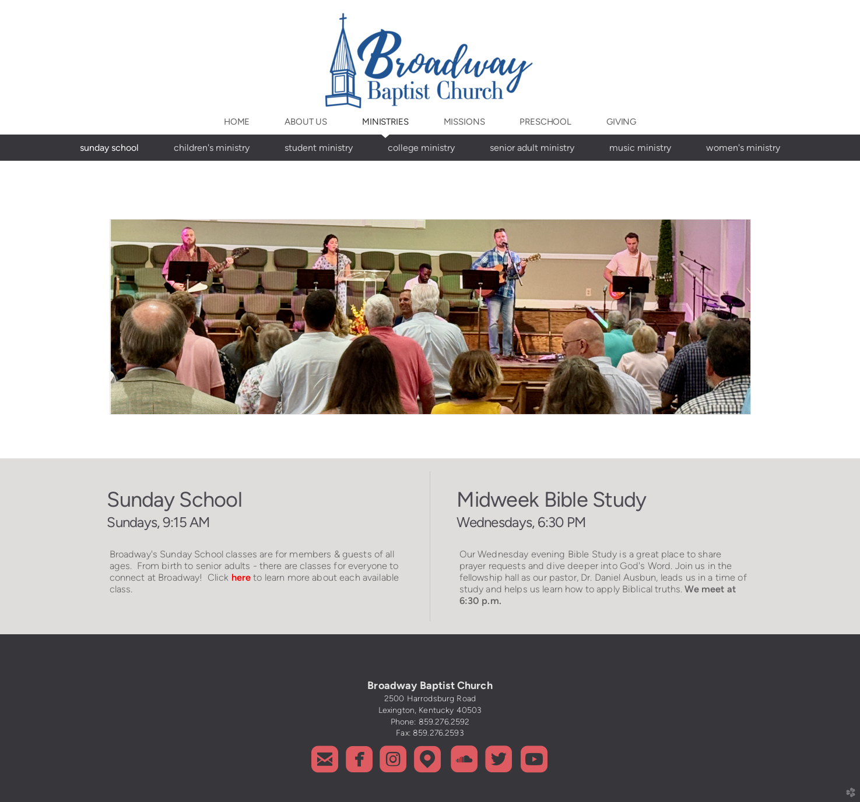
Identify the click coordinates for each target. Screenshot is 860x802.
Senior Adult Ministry (532, 147)
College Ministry (421, 147)
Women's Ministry (743, 147)
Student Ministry (319, 147)
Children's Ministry (212, 147)
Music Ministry (640, 147)
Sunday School (109, 147)
